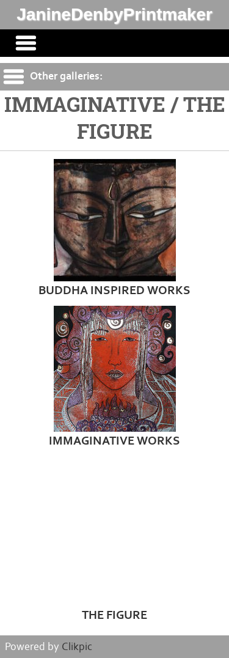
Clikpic (77, 646)
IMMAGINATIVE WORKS (114, 441)
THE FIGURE (114, 615)
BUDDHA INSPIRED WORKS (114, 290)
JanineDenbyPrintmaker (114, 14)
